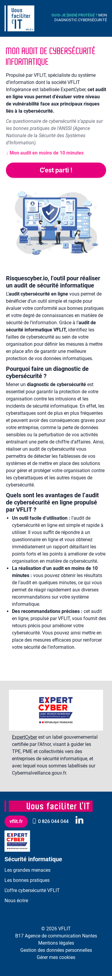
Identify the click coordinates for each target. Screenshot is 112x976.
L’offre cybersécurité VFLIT (32, 890)
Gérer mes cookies (56, 957)
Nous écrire (16, 900)
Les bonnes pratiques (27, 880)
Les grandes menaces (27, 870)
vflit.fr (16, 821)
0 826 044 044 (50, 821)
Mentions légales (56, 943)
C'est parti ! (56, 170)
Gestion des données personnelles (56, 950)
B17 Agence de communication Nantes (56, 936)
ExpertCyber (24, 737)
